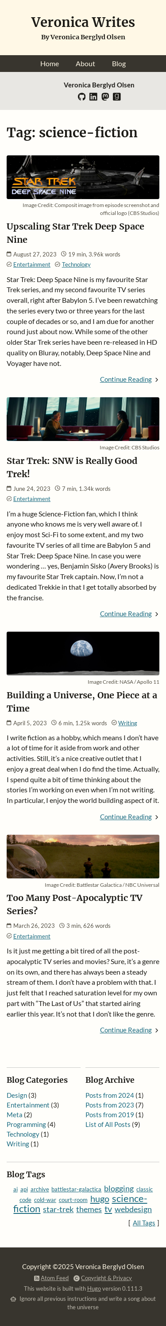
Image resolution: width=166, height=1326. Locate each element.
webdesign (133, 1209)
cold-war (45, 1199)
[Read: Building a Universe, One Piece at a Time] (83, 672)
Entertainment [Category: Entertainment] (31, 264)
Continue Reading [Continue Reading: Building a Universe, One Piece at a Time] (126, 817)
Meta (15, 1115)
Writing (18, 1144)
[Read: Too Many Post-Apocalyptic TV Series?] (83, 875)
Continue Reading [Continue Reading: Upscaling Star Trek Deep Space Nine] (126, 379)
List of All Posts (108, 1124)
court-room (73, 1199)
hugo (99, 1198)
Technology (23, 1134)
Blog (119, 63)
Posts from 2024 (109, 1095)
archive (40, 1189)
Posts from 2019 (109, 1115)
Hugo (94, 1288)
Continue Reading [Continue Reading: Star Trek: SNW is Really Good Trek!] (126, 614)
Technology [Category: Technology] (76, 264)
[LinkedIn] (93, 98)
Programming (26, 1124)
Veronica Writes (83, 22)
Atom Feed (55, 1277)
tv (108, 1208)
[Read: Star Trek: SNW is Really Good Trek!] (83, 438)
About (85, 63)
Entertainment (28, 1105)
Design (17, 1095)
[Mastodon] (105, 98)
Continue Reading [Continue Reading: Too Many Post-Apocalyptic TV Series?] (126, 1030)
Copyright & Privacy (106, 1277)
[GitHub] (82, 98)
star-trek (58, 1209)
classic (144, 1189)
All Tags (144, 1223)
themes (89, 1209)
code (25, 1199)
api (24, 1189)
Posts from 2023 (109, 1105)
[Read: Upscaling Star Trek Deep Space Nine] (83, 196)
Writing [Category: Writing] (127, 723)
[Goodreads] (117, 98)
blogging (119, 1188)
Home (49, 63)
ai (15, 1189)
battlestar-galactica (76, 1189)
